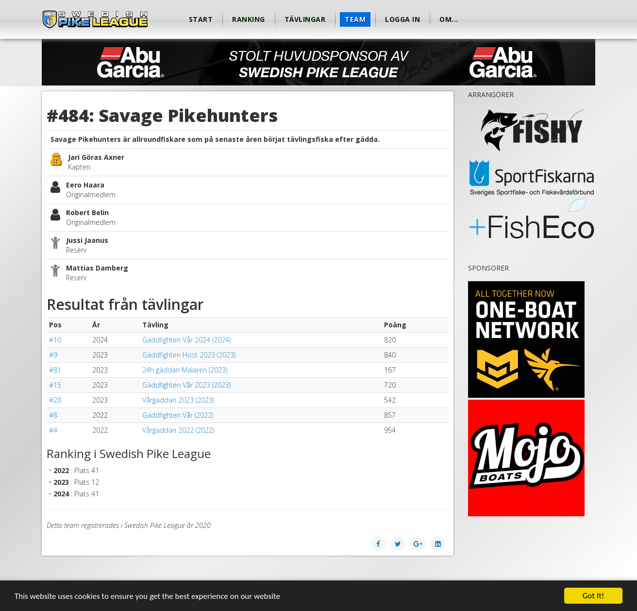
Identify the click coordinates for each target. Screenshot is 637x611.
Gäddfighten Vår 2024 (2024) (186, 339)
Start (201, 19)
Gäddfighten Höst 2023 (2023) (188, 354)
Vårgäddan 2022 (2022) (178, 430)
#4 (53, 430)
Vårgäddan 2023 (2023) (178, 400)
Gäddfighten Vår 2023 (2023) (186, 385)
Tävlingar (305, 19)
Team (355, 19)
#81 (55, 369)
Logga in (402, 19)
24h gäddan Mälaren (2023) (184, 369)
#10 (55, 339)
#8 (53, 415)
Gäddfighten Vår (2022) (177, 415)
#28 (55, 400)
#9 (53, 354)
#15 (55, 385)
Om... (448, 19)
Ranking (248, 19)
